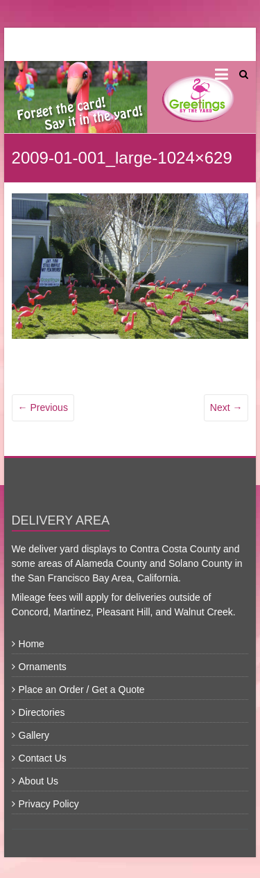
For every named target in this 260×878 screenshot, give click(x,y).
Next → (226, 407)
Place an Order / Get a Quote (82, 689)
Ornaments (43, 666)
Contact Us (43, 758)
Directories (42, 712)
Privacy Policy (49, 803)
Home (31, 643)
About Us (39, 781)
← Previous (43, 407)
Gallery (34, 735)
